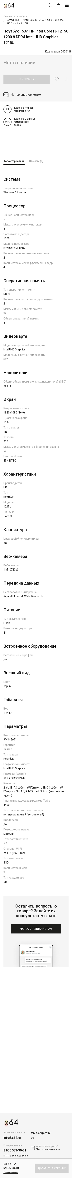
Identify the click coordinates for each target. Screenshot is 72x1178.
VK (32, 1138)
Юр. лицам (10, 1167)
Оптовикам (10, 1172)
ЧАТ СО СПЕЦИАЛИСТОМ (36, 928)
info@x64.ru (12, 1138)
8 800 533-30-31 (14, 1150)
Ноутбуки (22, 16)
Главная (7, 16)
